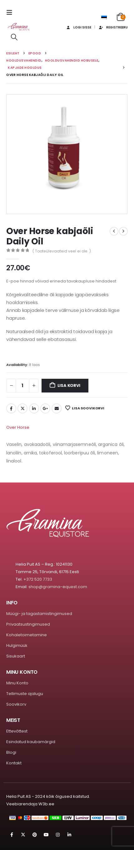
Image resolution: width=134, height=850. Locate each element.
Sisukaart (15, 656)
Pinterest (34, 834)
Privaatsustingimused (28, 624)
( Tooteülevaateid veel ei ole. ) (61, 251)
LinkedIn (34, 408)
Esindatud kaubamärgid (30, 742)
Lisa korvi (68, 385)
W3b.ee (46, 804)
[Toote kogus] (22, 386)
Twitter (22, 408)
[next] (123, 231)
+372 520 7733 (37, 579)
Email (57, 408)
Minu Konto (17, 683)
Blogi (11, 752)
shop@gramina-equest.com (57, 587)
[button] (11, 12)
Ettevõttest (16, 731)
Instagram (57, 834)
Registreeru (113, 27)
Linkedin (69, 834)
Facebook (11, 408)
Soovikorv (16, 704)
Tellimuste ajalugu (24, 694)
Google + (45, 408)
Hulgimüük (16, 645)
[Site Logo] (18, 26)
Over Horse (17, 427)
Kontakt (14, 763)
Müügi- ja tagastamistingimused (39, 614)
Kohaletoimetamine (26, 635)
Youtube (46, 834)
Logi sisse (78, 27)
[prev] (114, 231)
